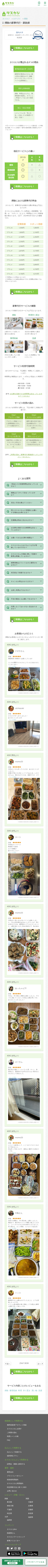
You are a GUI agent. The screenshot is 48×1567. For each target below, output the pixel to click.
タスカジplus (12, 1529)
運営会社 (10, 1472)
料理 (20, 1390)
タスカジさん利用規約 (15, 1483)
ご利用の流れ (12, 1432)
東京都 (9, 1502)
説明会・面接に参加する (16, 1464)
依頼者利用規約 (12, 1479)
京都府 (30, 1509)
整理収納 (13, 1390)
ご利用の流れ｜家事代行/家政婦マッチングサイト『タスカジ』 (26, 455)
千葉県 (9, 1509)
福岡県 (9, 1520)
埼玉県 (9, 1513)
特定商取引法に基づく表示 (16, 1487)
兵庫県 (30, 1506)
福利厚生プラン (12, 1456)
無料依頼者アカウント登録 (16, 1425)
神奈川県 (10, 1506)
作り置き (26, 1390)
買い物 (34, 1390)
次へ (40, 1364)
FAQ (8, 1440)
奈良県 (30, 1513)
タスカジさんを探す (14, 1429)
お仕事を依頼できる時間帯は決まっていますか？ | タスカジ (26, 395)
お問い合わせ (12, 1491)
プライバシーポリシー (15, 1476)
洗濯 (40, 1390)
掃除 (26, 18)
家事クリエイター (13, 1540)
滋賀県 (30, 1517)
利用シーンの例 (12, 1436)
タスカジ (6, 18)
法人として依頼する (14, 1452)
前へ (7, 1364)
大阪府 (30, 1502)
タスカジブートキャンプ (16, 1537)
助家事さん (11, 1533)
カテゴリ (17, 18)
